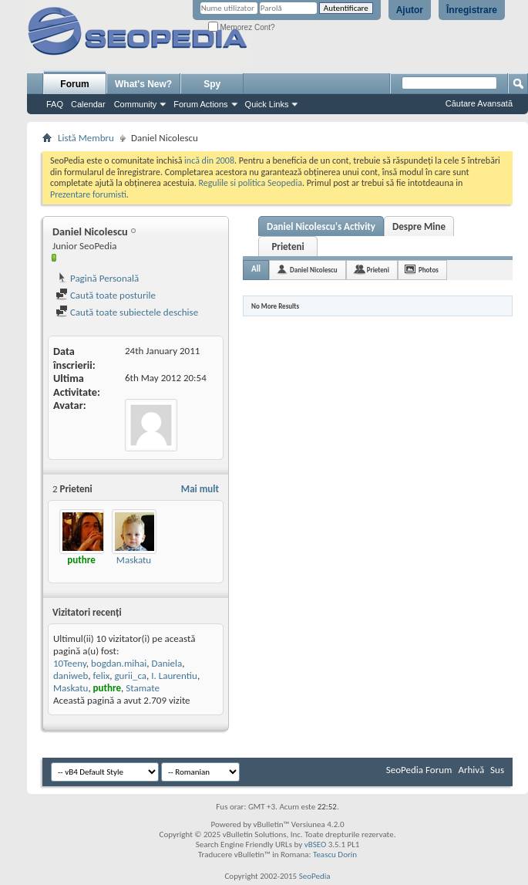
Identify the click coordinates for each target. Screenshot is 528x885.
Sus (497, 769)
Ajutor (409, 10)
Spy (211, 84)
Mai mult (200, 489)
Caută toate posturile (105, 295)
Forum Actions (200, 104)
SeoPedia (315, 876)
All (256, 269)
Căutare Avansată (479, 103)
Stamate (143, 688)
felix (101, 675)
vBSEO (315, 844)
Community (135, 104)
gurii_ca (130, 675)
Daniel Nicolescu (314, 269)
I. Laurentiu (174, 675)
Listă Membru (86, 138)
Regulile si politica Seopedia (250, 182)
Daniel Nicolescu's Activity (321, 226)
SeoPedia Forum (419, 769)
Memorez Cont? (241, 27)
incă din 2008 (209, 160)
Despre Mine (419, 226)
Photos (429, 269)
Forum (74, 84)
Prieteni (287, 246)
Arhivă (471, 769)
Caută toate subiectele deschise (126, 312)
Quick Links (267, 104)
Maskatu (133, 560)
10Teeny (69, 663)
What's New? (143, 84)
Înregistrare (471, 10)
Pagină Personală (97, 278)
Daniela (167, 663)
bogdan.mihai (118, 663)
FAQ (54, 104)
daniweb (70, 675)
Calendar (88, 104)
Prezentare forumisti (88, 194)
